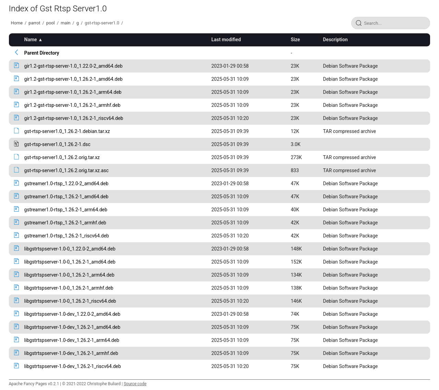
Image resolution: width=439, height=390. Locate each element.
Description (335, 39)
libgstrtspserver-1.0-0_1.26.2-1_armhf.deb (69, 288)
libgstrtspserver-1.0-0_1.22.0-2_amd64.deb (70, 249)
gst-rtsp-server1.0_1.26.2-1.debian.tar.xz (67, 131)
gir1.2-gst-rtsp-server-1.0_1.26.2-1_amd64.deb (73, 79)
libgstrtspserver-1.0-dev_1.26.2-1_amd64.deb (72, 327)
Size (295, 39)
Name (30, 39)
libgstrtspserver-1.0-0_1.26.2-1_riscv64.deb (70, 301)
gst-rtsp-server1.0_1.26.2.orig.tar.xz (62, 157)
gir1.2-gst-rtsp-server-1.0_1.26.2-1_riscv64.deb (73, 118)
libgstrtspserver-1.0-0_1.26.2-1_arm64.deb (69, 275)
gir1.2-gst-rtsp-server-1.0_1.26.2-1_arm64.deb (73, 92)
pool (50, 22)
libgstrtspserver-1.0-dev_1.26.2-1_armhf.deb (71, 353)
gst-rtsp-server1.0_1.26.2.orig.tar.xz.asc (66, 170)
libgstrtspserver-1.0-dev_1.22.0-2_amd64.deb (72, 314)
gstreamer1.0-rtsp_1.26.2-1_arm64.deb (65, 209)
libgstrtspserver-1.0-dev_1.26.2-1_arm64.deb (71, 340)
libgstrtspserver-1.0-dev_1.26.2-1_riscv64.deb (72, 366)
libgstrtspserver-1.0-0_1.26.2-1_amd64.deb (70, 262)
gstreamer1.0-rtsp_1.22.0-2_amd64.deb (66, 183)
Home (17, 22)
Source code (135, 383)
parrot (34, 22)
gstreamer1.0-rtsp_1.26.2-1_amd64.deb (66, 196)
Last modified (226, 39)
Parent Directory (41, 53)
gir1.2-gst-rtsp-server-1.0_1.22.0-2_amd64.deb (73, 66)
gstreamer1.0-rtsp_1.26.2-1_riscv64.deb (66, 235)
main (65, 22)
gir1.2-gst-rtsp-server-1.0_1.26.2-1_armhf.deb (72, 105)
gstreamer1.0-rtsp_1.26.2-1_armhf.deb (65, 222)
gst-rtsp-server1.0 (102, 22)
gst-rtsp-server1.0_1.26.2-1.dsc (57, 144)
